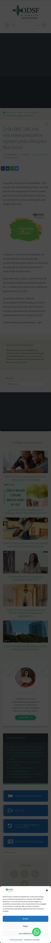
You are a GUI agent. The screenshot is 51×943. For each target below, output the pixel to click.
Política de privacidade (32, 939)
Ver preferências (25, 933)
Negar (25, 926)
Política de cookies (16, 939)
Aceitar (26, 918)
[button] (47, 890)
